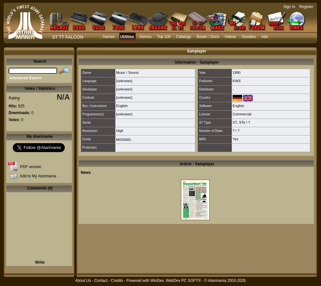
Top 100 (164, 37)
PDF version (30, 167)
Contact (100, 280)
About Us (83, 280)
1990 (236, 72)
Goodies (249, 37)
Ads (264, 37)
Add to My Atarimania (38, 176)
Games (108, 37)
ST (235, 122)
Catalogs (183, 37)
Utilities (127, 37)
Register (306, 6)
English (122, 106)
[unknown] (124, 81)
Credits (117, 280)
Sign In (289, 6)
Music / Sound (127, 72)
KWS (237, 81)
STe (242, 122)
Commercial (242, 114)
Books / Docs (208, 37)
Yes (235, 139)
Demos (145, 37)
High (119, 131)
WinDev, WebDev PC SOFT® (176, 280)
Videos (230, 37)
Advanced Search (26, 78)
